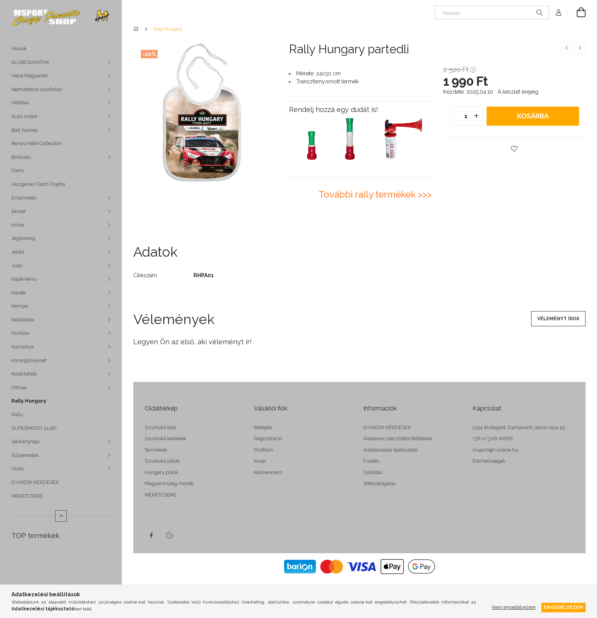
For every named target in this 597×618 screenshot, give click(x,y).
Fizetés (371, 461)
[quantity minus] (455, 116)
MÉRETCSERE (27, 496)
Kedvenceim (268, 472)
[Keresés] (492, 12)
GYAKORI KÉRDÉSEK (35, 482)
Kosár (260, 461)
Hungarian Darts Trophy (38, 184)
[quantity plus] (476, 116)
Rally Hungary (28, 401)
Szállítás (372, 472)
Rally (17, 414)
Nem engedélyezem (514, 607)
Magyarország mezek (169, 483)
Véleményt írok (558, 318)
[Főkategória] (137, 29)
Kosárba (533, 116)
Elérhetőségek (488, 461)
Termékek (156, 450)
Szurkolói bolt (160, 427)
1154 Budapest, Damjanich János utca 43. (519, 427)
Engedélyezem (563, 607)
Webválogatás (379, 483)
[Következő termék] (580, 48)
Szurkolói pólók (162, 461)
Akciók (19, 48)
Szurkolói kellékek (165, 438)
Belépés (263, 427)
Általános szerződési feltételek (397, 438)
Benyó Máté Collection (36, 143)
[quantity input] (466, 116)
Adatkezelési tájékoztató (390, 450)
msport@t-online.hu (495, 450)
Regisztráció (268, 438)
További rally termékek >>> (375, 194)
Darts (17, 170)
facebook (151, 535)
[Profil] (558, 12)
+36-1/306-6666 (492, 438)
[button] (514, 149)
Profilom (263, 450)
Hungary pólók (161, 472)
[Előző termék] (566, 48)
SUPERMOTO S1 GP (33, 428)
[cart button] (577, 12)
